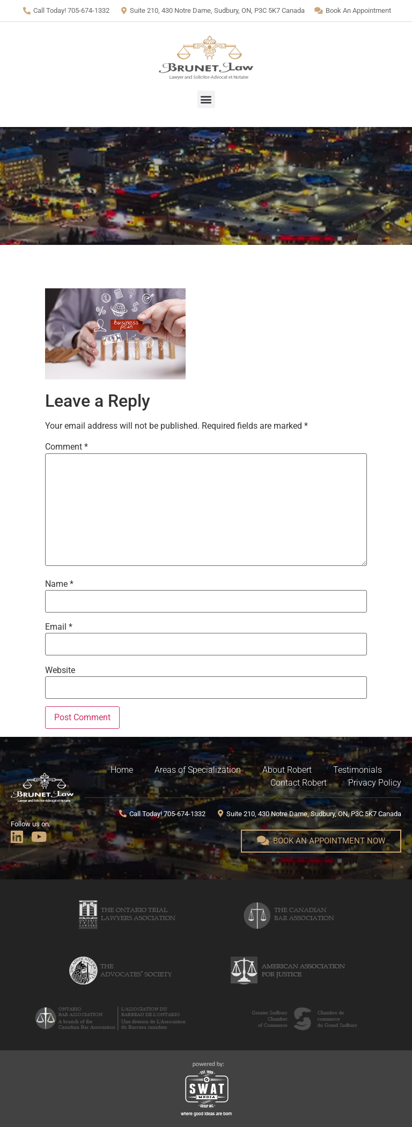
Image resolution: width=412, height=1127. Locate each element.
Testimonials (357, 770)
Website (60, 670)
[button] (206, 99)
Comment (66, 447)
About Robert (287, 770)
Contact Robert (298, 783)
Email (58, 627)
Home (122, 770)
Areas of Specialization (197, 770)
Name (59, 584)
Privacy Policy (374, 783)
